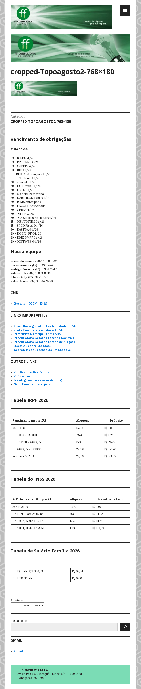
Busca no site (20, 621)
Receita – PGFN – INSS (30, 304)
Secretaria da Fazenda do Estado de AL (43, 350)
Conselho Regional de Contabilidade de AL (45, 326)
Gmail (18, 651)
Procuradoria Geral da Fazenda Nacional (44, 338)
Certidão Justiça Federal (32, 372)
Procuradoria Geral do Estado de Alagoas (44, 342)
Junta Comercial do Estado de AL (38, 330)
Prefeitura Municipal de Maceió (37, 334)
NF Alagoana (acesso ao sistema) (38, 380)
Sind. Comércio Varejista (32, 384)
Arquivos (17, 600)
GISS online (22, 376)
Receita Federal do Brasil (32, 346)
